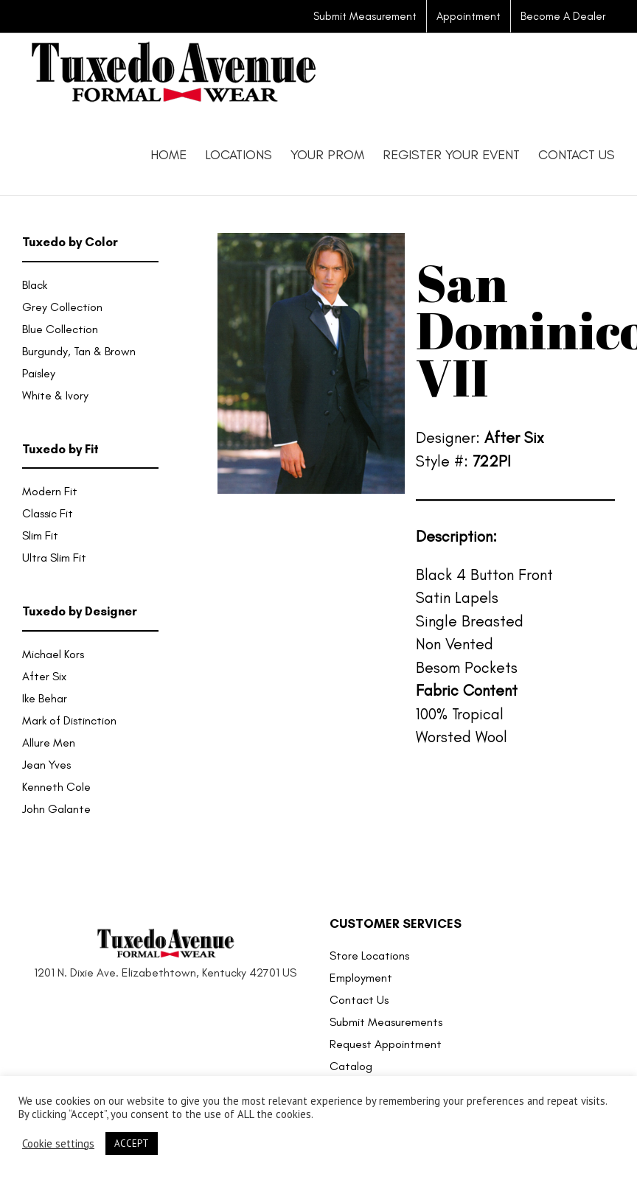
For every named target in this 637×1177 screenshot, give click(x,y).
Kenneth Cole (56, 787)
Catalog (351, 1066)
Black (34, 285)
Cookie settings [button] (58, 1143)
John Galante (56, 809)
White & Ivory (55, 395)
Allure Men (48, 743)
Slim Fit (40, 535)
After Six (44, 676)
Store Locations (369, 956)
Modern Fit (49, 491)
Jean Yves (46, 765)
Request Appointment (386, 1044)
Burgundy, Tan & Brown (79, 351)
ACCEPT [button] (131, 1143)
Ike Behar (44, 698)
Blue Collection (60, 329)
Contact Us (359, 1000)
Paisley (38, 373)
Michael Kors (53, 654)
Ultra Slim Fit (54, 558)
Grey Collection (62, 307)
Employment (361, 978)
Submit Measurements (386, 1022)
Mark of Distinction (69, 720)
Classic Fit (47, 513)
